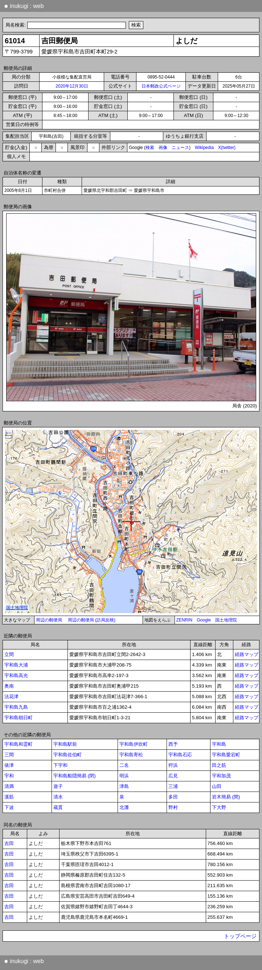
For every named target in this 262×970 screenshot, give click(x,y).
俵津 (9, 765)
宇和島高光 (16, 675)
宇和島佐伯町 (67, 754)
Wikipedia (204, 147)
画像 (163, 147)
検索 (150, 147)
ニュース (180, 147)
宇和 (9, 775)
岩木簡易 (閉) (226, 797)
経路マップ (246, 654)
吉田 (9, 843)
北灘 (124, 807)
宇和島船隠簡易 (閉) (74, 775)
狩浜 (173, 765)
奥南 (9, 686)
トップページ (240, 936)
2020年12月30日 (72, 86)
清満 (9, 786)
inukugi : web (24, 6)
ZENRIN (184, 620)
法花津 (11, 696)
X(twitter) (227, 147)
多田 (173, 797)
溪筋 (9, 797)
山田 (216, 786)
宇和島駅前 (65, 744)
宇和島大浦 (16, 665)
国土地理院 (226, 620)
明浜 (124, 775)
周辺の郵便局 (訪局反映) (91, 620)
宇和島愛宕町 (226, 754)
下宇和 (60, 765)
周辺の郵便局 (49, 620)
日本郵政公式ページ (161, 86)
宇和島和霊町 (18, 744)
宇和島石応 (180, 754)
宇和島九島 (16, 707)
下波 (9, 807)
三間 (9, 754)
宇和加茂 (221, 775)
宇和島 (219, 744)
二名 (124, 765)
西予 (173, 744)
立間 (9, 654)
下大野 (219, 807)
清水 (58, 797)
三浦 (173, 786)
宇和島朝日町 (18, 717)
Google (204, 620)
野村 (173, 807)
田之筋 (219, 765)
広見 (173, 775)
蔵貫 (58, 807)
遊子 (58, 786)
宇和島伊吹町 (133, 744)
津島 (124, 786)
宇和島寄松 (131, 754)
